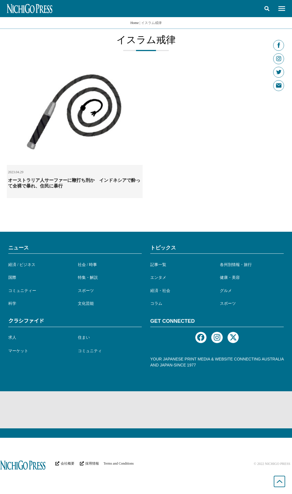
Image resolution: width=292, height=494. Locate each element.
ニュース (18, 248)
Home (134, 23)
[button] (266, 8)
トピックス (163, 248)
